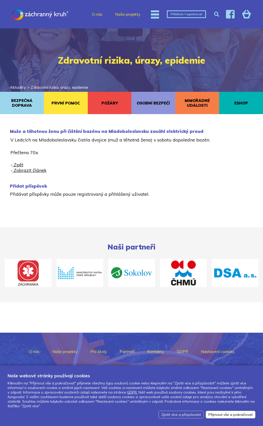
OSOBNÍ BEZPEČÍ (153, 103)
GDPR (182, 351)
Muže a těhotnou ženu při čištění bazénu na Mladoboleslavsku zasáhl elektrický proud (106, 131)
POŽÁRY (109, 103)
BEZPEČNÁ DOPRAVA (21, 103)
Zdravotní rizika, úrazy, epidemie (59, 87)
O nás (97, 14)
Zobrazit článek (28, 170)
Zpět (16, 164)
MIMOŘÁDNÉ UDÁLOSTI (197, 103)
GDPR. (132, 392)
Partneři (127, 351)
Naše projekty (128, 14)
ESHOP (241, 103)
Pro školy (98, 351)
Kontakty (155, 351)
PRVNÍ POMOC (65, 103)
